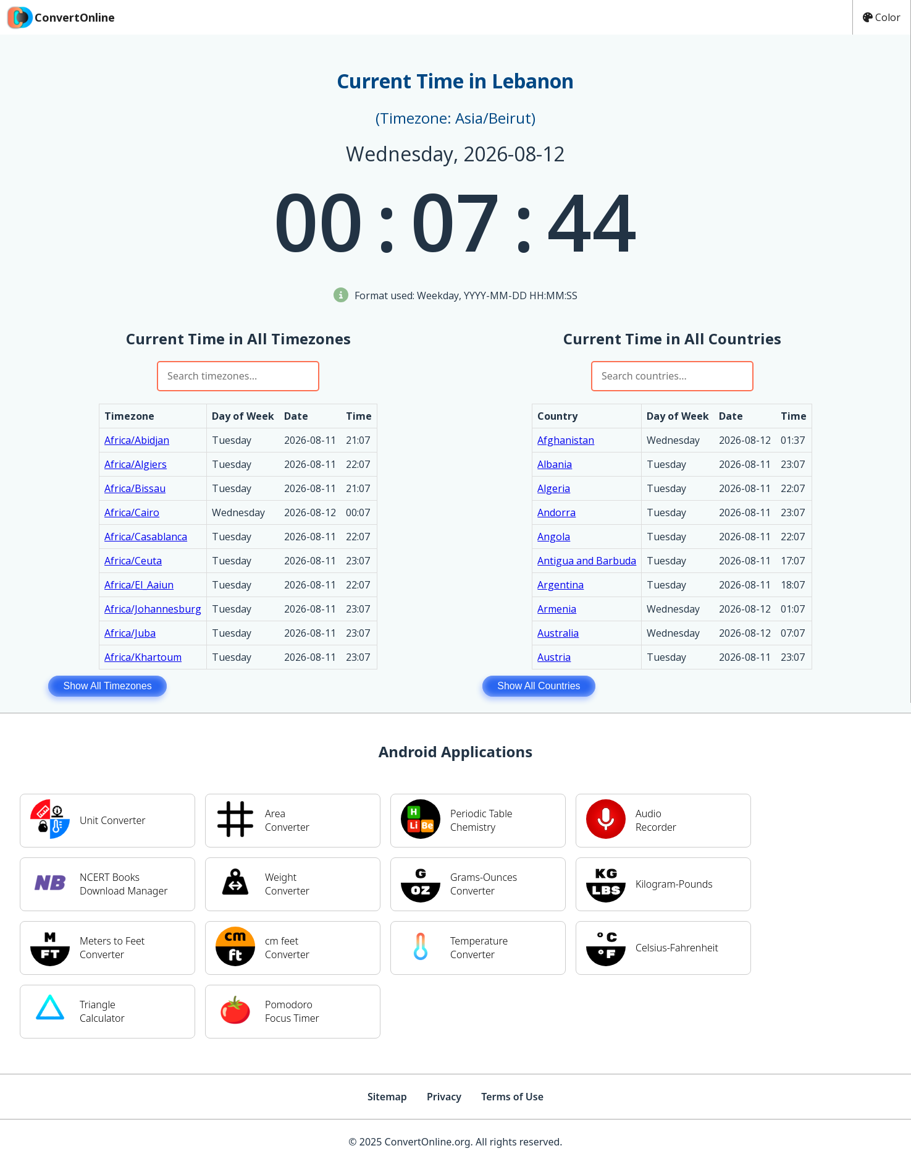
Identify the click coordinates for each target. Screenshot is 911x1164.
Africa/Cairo (131, 512)
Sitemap (387, 1096)
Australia (558, 633)
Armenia (556, 609)
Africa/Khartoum (143, 657)
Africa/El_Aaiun (139, 585)
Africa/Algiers (135, 464)
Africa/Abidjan (136, 440)
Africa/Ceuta (133, 560)
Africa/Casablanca (145, 536)
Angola (553, 536)
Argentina (560, 585)
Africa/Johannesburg (152, 609)
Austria (554, 657)
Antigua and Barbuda (586, 560)
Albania (554, 464)
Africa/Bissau (135, 488)
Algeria (553, 488)
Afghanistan (565, 440)
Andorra (556, 512)
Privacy (444, 1096)
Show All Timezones (107, 686)
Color (882, 17)
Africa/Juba (130, 633)
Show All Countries (538, 686)
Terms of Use (512, 1096)
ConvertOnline (60, 17)
